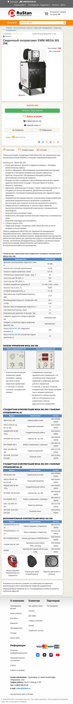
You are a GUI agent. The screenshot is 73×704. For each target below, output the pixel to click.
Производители (16, 628)
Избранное (46, 130)
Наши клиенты (16, 613)
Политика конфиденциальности (18, 651)
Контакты (55, 5)
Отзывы (13, 633)
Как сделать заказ (35, 606)
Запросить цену (32, 105)
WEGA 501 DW (15, 328)
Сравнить (18, 130)
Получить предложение (32, 111)
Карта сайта (15, 638)
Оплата (31, 611)
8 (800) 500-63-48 (32, 121)
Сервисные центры (36, 630)
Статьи (13, 665)
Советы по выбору (17, 670)
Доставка (32, 616)
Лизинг (31, 626)
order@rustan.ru (32, 125)
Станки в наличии (35, 621)
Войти (63, 5)
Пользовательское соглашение (17, 659)
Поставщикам (33, 5)
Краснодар (14, 2)
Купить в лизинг (32, 116)
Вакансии (14, 623)
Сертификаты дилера (15, 607)
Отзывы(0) (7, 34)
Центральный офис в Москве (21, 694)
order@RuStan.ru (23, 688)
